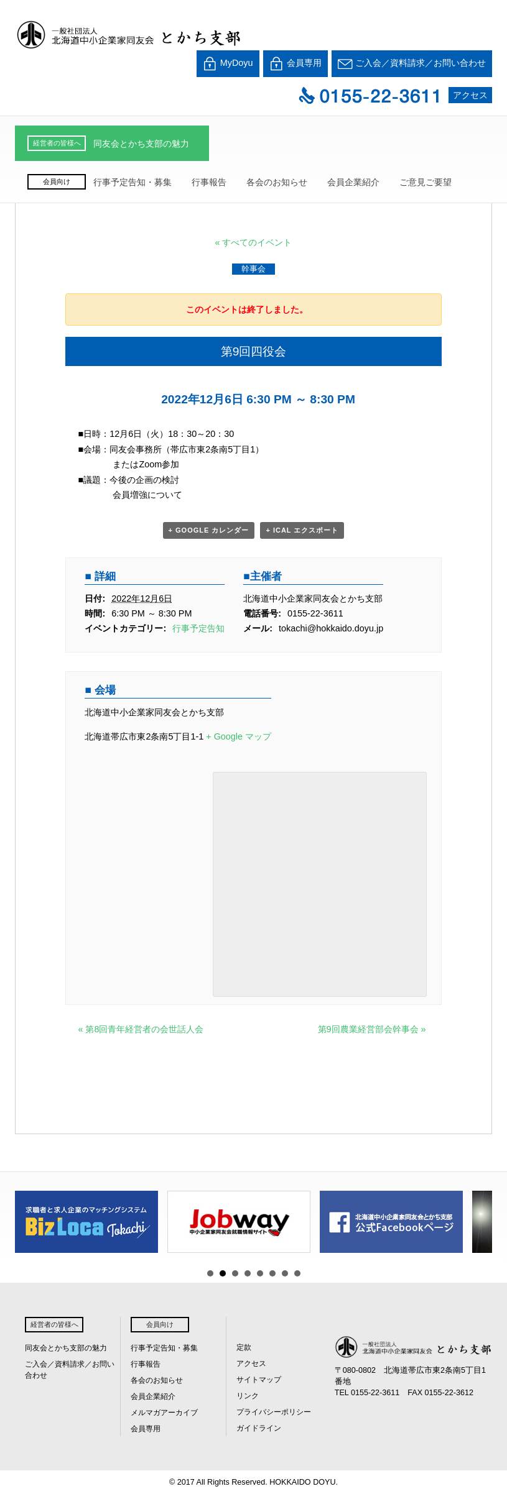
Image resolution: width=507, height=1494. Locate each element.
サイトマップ (258, 1379)
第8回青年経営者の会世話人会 (140, 1029)
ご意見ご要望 (425, 182)
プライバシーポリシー (273, 1412)
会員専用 (295, 64)
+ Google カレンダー (209, 530)
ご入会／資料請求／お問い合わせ (412, 64)
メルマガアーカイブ (164, 1412)
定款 (243, 1347)
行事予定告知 (198, 628)
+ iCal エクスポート (302, 530)
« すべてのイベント (253, 242)
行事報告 (209, 182)
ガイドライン (258, 1428)
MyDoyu (228, 64)
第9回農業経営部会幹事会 (372, 1029)
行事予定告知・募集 (132, 182)
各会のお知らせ (276, 182)
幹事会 (253, 268)
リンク (247, 1395)
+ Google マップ (238, 736)
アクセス (470, 95)
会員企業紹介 (353, 182)
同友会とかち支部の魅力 (141, 144)
